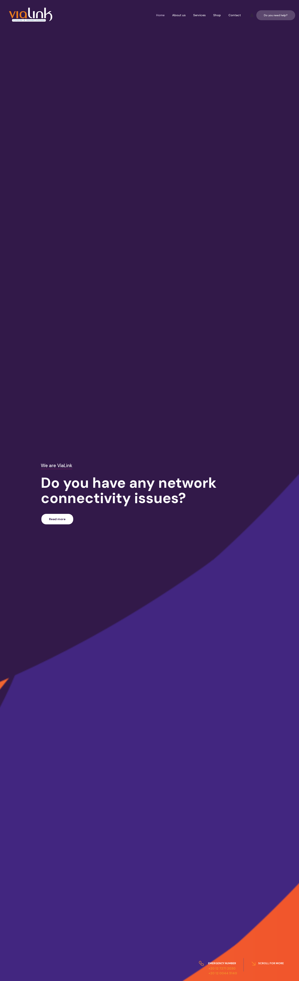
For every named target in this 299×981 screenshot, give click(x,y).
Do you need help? (276, 15)
